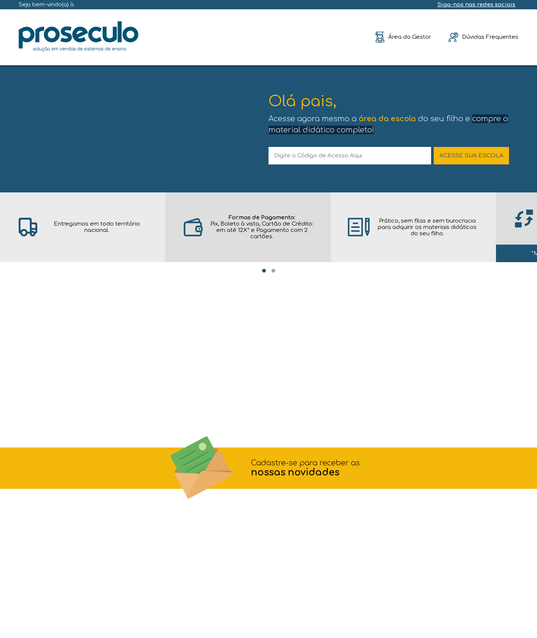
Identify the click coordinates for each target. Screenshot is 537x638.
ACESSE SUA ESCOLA (471, 156)
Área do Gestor (409, 37)
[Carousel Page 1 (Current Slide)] (264, 271)
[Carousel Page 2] (273, 271)
